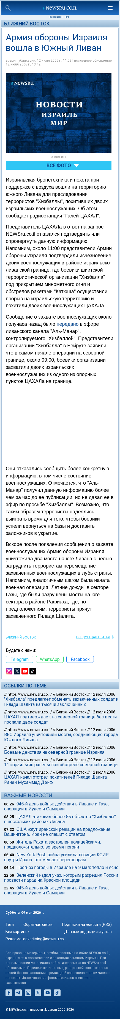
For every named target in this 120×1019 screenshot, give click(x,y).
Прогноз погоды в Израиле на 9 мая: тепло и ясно (68, 867)
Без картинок (17, 931)
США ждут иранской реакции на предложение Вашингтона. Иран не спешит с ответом (57, 832)
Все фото (59, 165)
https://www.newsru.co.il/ (30, 694)
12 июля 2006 (103, 694)
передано (68, 324)
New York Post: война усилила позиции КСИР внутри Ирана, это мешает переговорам (56, 857)
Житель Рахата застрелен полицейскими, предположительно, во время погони (52, 844)
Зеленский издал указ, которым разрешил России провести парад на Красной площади (61, 878)
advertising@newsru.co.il (44, 939)
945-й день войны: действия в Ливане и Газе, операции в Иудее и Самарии (56, 890)
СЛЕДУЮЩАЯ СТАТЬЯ (93, 637)
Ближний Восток (27, 24)
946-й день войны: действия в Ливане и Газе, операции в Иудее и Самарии (56, 806)
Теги (10, 924)
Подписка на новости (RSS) (87, 924)
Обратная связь (38, 924)
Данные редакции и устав (88, 931)
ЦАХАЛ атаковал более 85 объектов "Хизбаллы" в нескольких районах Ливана (60, 819)
